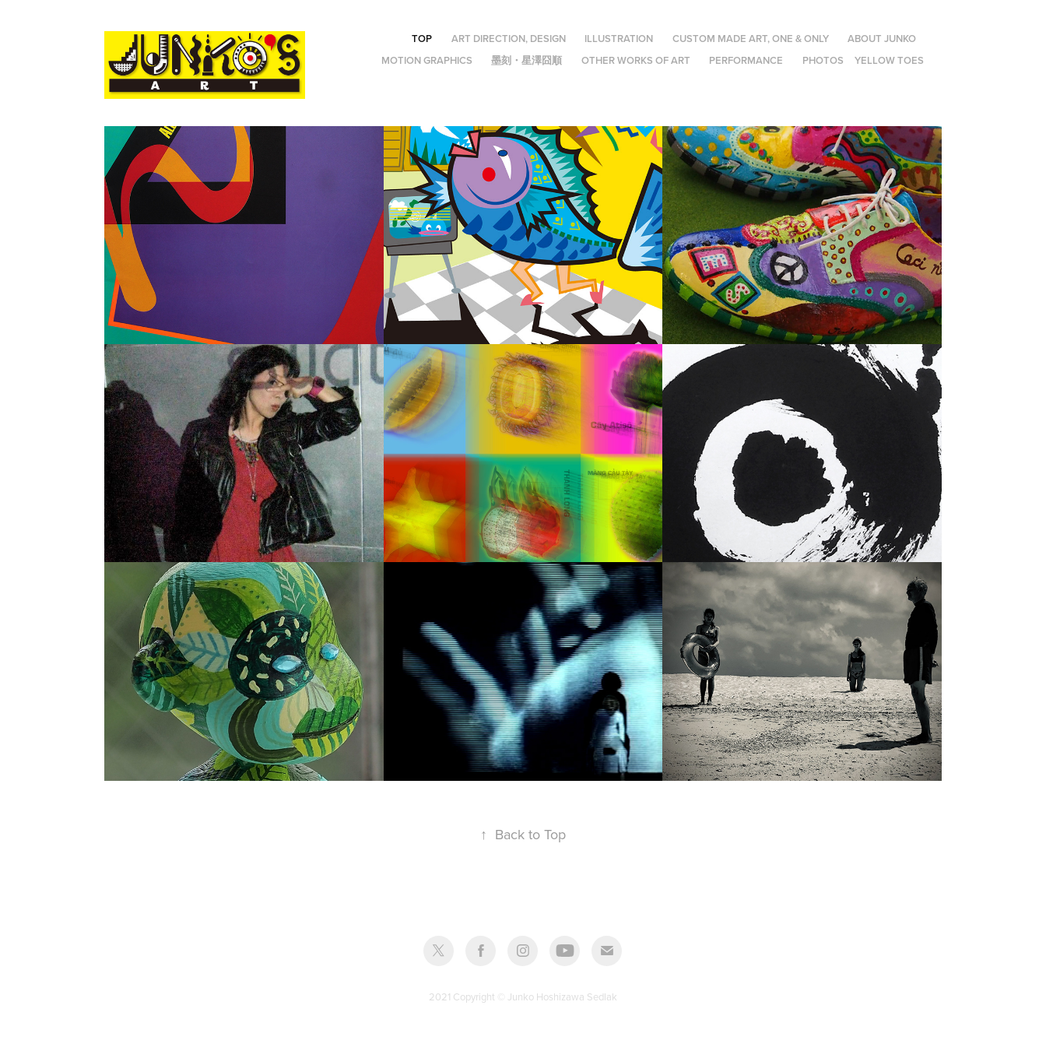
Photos (823, 60)
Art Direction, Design (508, 38)
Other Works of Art (635, 60)
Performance (746, 60)
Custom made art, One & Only (750, 38)
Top (422, 38)
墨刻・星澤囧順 (526, 60)
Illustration (618, 38)
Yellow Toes (889, 60)
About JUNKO (882, 38)
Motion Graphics (426, 60)
